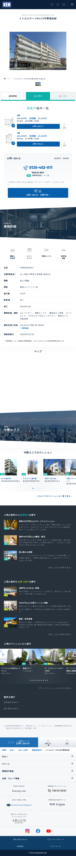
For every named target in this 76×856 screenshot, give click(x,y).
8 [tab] (43, 680)
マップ (46, 175)
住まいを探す (23, 750)
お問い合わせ (63, 4)
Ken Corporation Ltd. (7, 4)
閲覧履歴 (52, 4)
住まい (12, 750)
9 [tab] (45, 680)
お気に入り (58, 4)
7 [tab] (41, 680)
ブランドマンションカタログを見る (55, 688)
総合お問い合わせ (20, 839)
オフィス (6, 764)
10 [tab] (47, 680)
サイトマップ (56, 846)
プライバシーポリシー (55, 839)
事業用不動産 (8, 771)
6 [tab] (43, 488)
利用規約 (20, 846)
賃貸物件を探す (11, 702)
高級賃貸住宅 (37, 750)
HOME (4, 750)
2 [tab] (30, 680)
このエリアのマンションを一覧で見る (54, 496)
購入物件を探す (11, 709)
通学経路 (25, 328)
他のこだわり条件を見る (60, 567)
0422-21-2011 (38, 172)
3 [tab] (32, 680)
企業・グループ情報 (10, 778)
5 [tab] (41, 488)
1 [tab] (32, 488)
